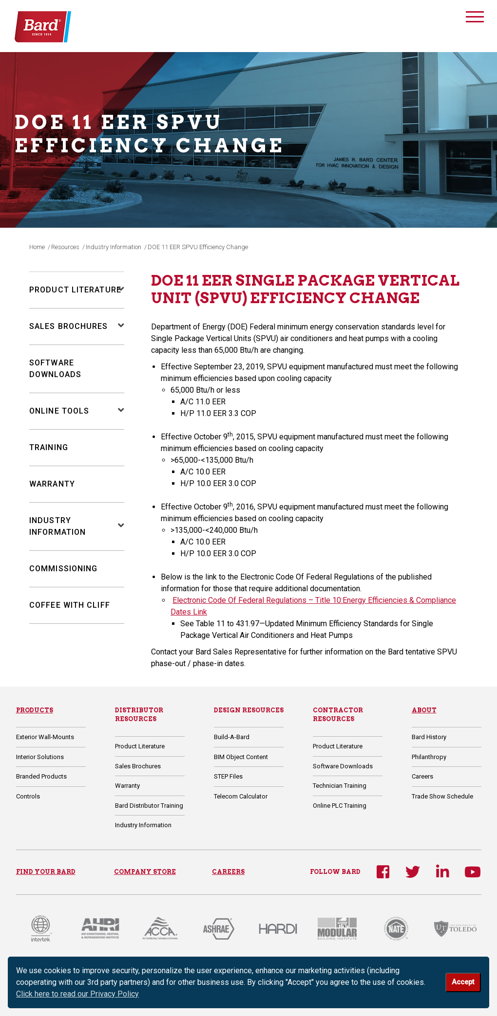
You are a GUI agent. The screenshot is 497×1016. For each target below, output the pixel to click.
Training (48, 447)
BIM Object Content (241, 757)
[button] (116, 290)
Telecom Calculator (241, 796)
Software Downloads (343, 766)
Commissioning (63, 568)
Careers (422, 776)
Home (37, 247)
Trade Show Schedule (442, 796)
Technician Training (339, 785)
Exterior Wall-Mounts (45, 737)
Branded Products (41, 776)
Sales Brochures (68, 326)
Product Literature (75, 289)
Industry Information (113, 247)
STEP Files (228, 776)
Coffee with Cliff (69, 605)
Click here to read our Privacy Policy (77, 993)
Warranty (52, 484)
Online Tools (59, 411)
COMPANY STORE (145, 871)
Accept (463, 982)
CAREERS (228, 871)
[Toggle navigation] (474, 18)
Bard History (429, 737)
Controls (28, 796)
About (424, 710)
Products (34, 710)
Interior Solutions (40, 757)
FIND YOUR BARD (46, 871)
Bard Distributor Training (149, 805)
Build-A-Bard (231, 737)
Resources (65, 247)
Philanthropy (429, 757)
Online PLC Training (339, 805)
